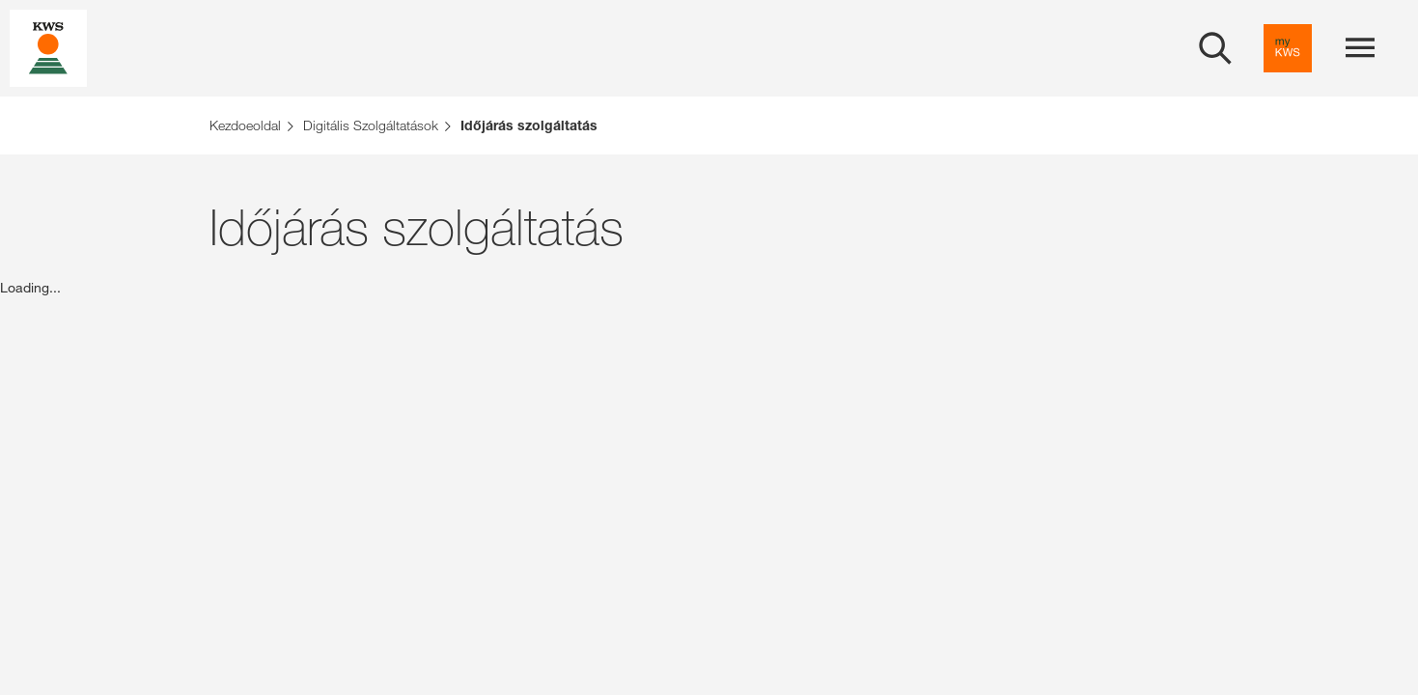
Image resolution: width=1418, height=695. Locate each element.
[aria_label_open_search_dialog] (1215, 48)
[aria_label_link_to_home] (48, 47)
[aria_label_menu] (1360, 48)
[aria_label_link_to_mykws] (1288, 48)
